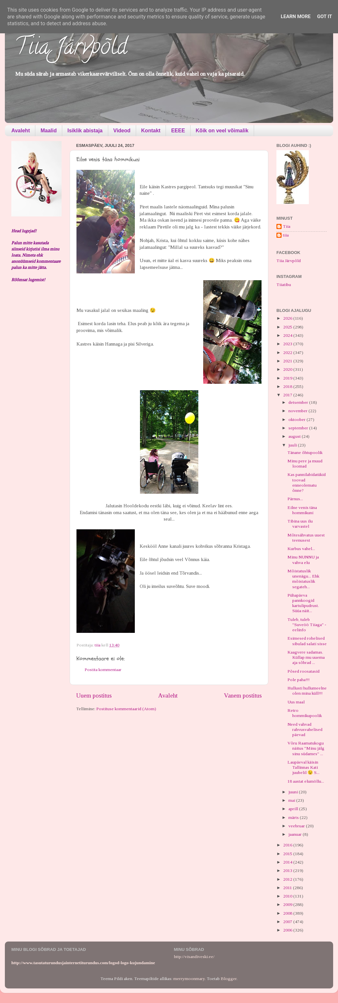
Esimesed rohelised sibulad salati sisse (307, 641)
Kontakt (151, 130)
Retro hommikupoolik (304, 713)
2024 (288, 335)
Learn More (295, 16)
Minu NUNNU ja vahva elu (303, 560)
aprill (293, 808)
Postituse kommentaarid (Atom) (126, 708)
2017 (288, 394)
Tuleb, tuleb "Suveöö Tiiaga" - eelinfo (306, 624)
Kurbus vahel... (301, 548)
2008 (288, 913)
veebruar (297, 825)
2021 (288, 360)
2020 (288, 369)
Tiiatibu (283, 284)
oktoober (297, 419)
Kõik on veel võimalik (222, 130)
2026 (288, 318)
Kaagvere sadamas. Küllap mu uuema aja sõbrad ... (306, 657)
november (298, 410)
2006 (288, 930)
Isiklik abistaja (85, 130)
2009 (288, 904)
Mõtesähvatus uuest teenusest (306, 538)
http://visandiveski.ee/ (194, 956)
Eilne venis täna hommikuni (302, 510)
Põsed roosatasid (303, 671)
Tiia (286, 226)
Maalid (49, 130)
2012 (288, 879)
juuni (293, 791)
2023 (288, 343)
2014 (288, 862)
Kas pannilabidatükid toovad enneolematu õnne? (306, 482)
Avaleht (20, 130)
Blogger (229, 978)
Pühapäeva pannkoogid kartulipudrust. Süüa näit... (303, 603)
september (298, 427)
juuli (293, 445)
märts (294, 817)
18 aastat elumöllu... (305, 781)
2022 (288, 352)
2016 (288, 845)
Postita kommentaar (103, 669)
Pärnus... (295, 498)
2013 (288, 870)
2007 (288, 921)
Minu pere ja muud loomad (304, 463)
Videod (122, 130)
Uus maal (296, 702)
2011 (288, 887)
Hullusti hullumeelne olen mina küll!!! (307, 691)
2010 (288, 896)
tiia (286, 235)
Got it (324, 16)
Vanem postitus (243, 695)
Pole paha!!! (298, 679)
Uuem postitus (94, 695)
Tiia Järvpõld (71, 48)
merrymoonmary (189, 978)
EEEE (178, 130)
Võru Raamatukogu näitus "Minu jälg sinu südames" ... (305, 748)
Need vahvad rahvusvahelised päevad (304, 729)
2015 (288, 853)
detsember (298, 402)
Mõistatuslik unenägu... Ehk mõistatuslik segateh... (303, 578)
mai (292, 800)
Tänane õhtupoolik (304, 452)
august (295, 436)
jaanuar (295, 834)
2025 (288, 327)
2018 (288, 386)
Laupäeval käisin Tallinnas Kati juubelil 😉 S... (303, 767)
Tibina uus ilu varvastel (300, 524)
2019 (288, 378)
